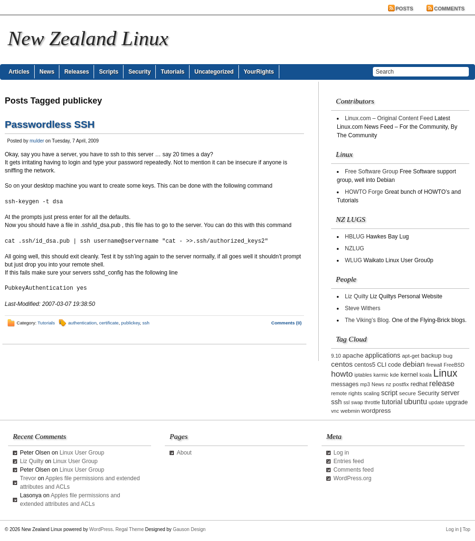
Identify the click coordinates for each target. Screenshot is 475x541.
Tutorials (172, 71)
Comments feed (353, 469)
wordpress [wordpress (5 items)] (376, 410)
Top (466, 529)
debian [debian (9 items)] (414, 364)
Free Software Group (371, 171)
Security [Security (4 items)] (428, 393)
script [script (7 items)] (389, 393)
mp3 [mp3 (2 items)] (365, 384)
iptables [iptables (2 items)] (363, 375)
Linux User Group (81, 452)
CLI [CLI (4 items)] (382, 364)
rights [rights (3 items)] (355, 393)
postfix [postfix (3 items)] (401, 384)
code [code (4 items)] (394, 364)
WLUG (353, 260)
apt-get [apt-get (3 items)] (410, 355)
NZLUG (354, 248)
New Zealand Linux (88, 38)
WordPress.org (352, 478)
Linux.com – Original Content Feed (389, 118)
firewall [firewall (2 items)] (434, 365)
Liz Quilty (356, 296)
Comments (449, 8)
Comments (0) (286, 322)
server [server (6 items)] (450, 393)
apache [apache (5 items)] (352, 355)
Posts (404, 8)
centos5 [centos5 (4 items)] (364, 364)
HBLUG (354, 236)
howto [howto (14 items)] (342, 374)
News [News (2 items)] (377, 384)
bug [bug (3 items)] (448, 355)
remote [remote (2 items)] (339, 393)
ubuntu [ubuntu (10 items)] (416, 402)
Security (139, 71)
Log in (341, 452)
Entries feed (348, 461)
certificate (109, 322)
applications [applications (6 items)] (382, 355)
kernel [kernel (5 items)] (409, 374)
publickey (130, 322)
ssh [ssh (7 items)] (336, 402)
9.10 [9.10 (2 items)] (336, 356)
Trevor (28, 478)
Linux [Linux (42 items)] (445, 373)
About (184, 452)
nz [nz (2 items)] (388, 384)
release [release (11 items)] (442, 383)
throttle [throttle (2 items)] (372, 402)
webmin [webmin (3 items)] (350, 411)
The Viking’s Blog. (367, 320)
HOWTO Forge (364, 192)
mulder (36, 140)
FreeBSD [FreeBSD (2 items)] (454, 365)
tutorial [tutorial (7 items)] (392, 402)
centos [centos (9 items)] (342, 364)
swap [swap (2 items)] (357, 402)
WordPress (101, 529)
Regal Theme (129, 529)
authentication (82, 322)
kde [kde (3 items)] (394, 374)
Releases (76, 71)
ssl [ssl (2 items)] (346, 402)
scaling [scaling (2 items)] (372, 393)
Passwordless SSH (50, 124)
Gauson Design (189, 529)
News (46, 71)
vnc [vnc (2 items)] (335, 411)
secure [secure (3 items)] (407, 393)
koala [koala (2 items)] (425, 375)
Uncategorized (214, 71)
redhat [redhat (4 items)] (419, 384)
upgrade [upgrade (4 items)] (457, 402)
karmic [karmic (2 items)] (380, 375)
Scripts (108, 71)
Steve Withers (362, 308)
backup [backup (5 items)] (431, 355)
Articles (19, 71)
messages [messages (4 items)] (345, 384)
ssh (146, 322)
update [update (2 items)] (436, 402)
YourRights (259, 71)
